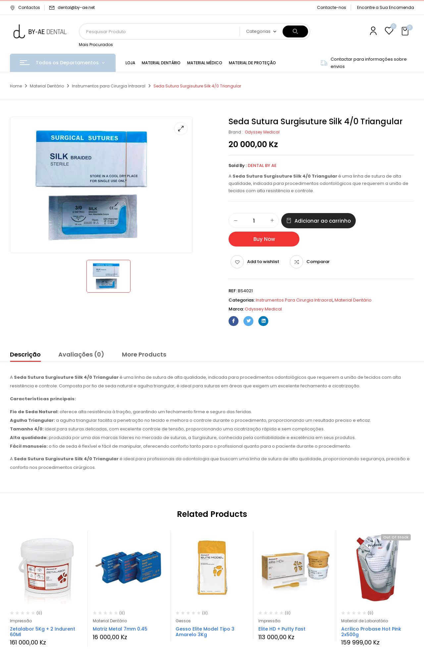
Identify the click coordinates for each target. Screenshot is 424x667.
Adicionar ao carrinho (322, 220)
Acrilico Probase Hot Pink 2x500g (371, 632)
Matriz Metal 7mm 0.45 (120, 629)
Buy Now (264, 239)
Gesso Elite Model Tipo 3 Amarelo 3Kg (205, 632)
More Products (144, 354)
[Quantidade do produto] (254, 220)
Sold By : (238, 165)
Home (16, 86)
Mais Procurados (96, 44)
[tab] (25, 355)
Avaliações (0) (81, 354)
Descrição (25, 354)
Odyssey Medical (262, 132)
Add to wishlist (263, 261)
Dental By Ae (262, 165)
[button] (406, 31)
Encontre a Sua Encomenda (385, 7)
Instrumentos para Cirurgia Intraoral (108, 86)
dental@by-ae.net (76, 7)
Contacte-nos (331, 7)
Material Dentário (47, 86)
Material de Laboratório (364, 621)
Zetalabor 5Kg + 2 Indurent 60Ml (42, 632)
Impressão (21, 621)
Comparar (318, 261)
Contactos (25, 7)
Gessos (183, 621)
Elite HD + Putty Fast (281, 629)
